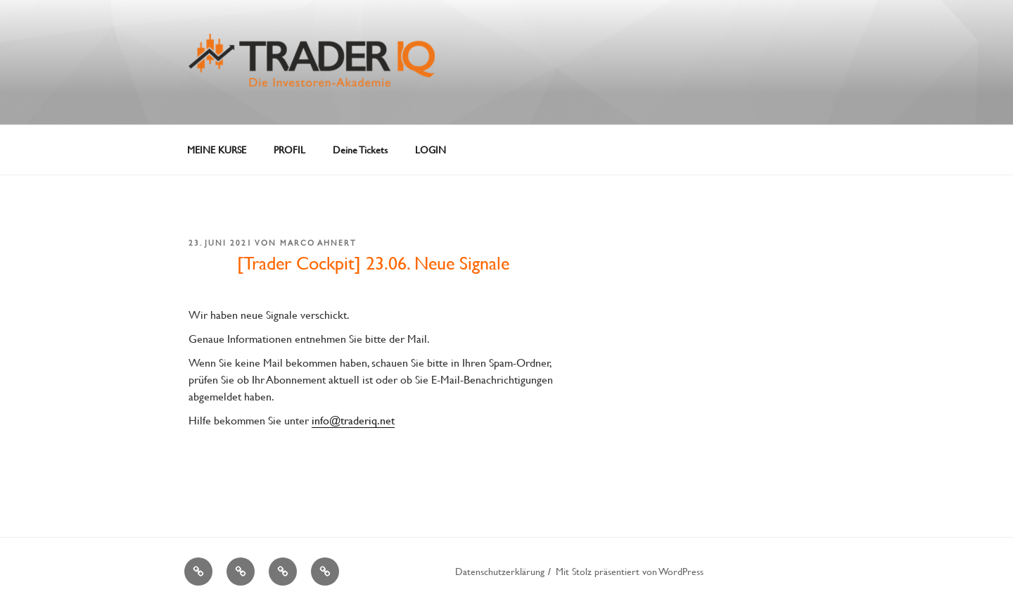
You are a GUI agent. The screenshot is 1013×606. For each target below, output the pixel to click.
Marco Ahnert (318, 242)
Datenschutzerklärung (499, 571)
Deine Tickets (360, 149)
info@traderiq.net (353, 420)
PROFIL (289, 149)
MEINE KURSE (216, 149)
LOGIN (430, 149)
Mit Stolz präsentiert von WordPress (629, 571)
